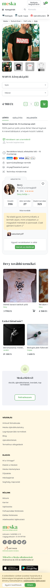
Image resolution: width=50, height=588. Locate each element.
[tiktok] (24, 542)
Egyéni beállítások (13, 585)
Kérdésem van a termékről (16, 139)
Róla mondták (25, 211)
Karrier (5, 502)
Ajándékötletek (9, 440)
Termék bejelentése (13, 142)
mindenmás (21, 172)
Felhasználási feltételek (13, 511)
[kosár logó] (44, 3)
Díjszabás (6, 473)
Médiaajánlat (8, 478)
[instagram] (9, 542)
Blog (4, 436)
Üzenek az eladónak (25, 247)
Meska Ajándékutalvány (13, 427)
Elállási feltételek (10, 515)
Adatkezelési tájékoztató (13, 520)
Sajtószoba (7, 507)
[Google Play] (10, 568)
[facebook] (4, 542)
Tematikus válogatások (12, 445)
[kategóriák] (9, 10)
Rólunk (5, 498)
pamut (26, 167)
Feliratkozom (25, 397)
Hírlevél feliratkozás (11, 423)
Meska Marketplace (11, 469)
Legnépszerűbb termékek (14, 432)
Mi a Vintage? (8, 461)
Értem (30, 585)
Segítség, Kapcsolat (11, 482)
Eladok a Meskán (10, 465)
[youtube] (19, 542)
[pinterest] (14, 542)
